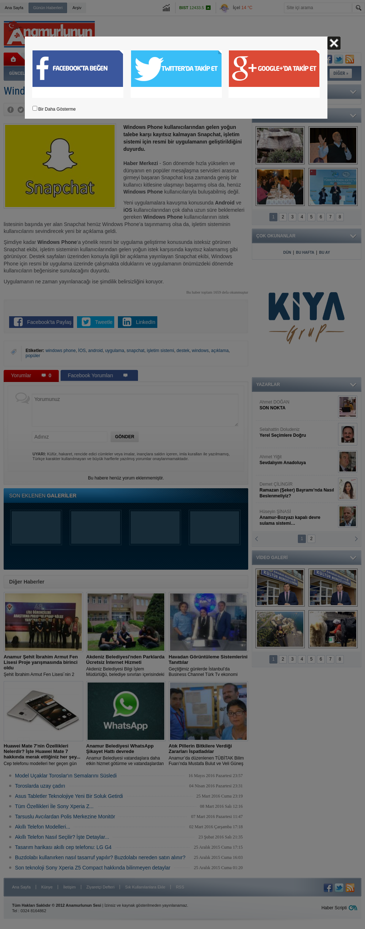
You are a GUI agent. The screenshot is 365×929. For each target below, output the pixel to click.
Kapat (334, 43)
